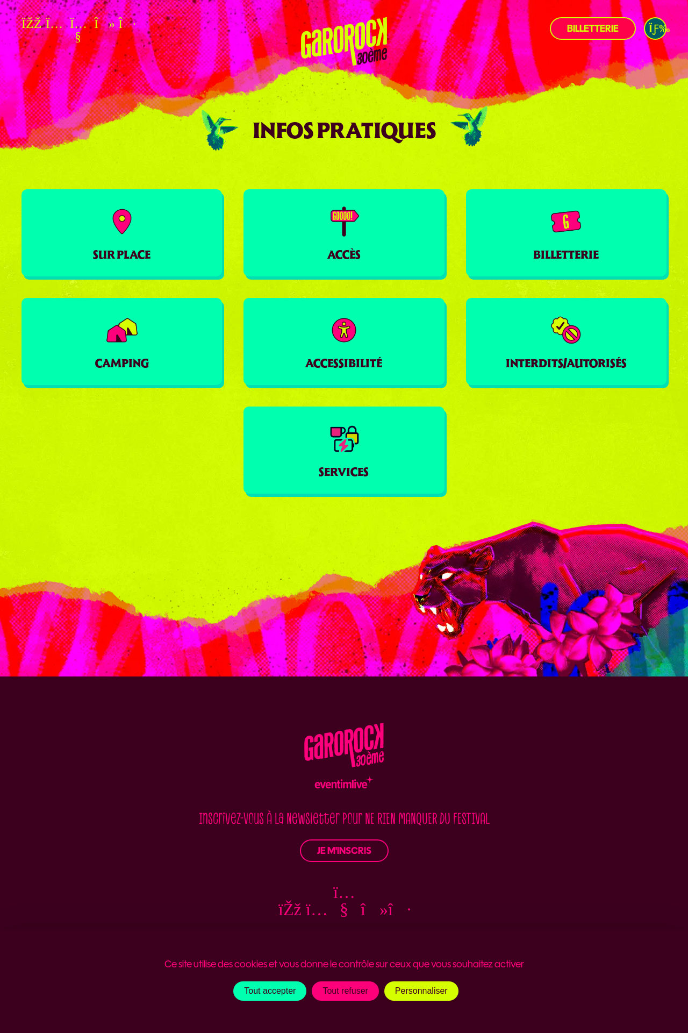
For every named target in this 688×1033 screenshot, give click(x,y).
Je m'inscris (344, 851)
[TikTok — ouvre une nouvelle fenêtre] (102, 23)
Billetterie (593, 28)
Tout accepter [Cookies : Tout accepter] (270, 990)
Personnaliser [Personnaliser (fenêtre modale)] (421, 990)
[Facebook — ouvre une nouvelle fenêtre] (30, 23)
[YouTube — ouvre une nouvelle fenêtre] (78, 30)
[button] (655, 28)
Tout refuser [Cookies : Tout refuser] (345, 990)
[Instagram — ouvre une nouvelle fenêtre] (54, 23)
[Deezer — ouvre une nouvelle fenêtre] (126, 23)
